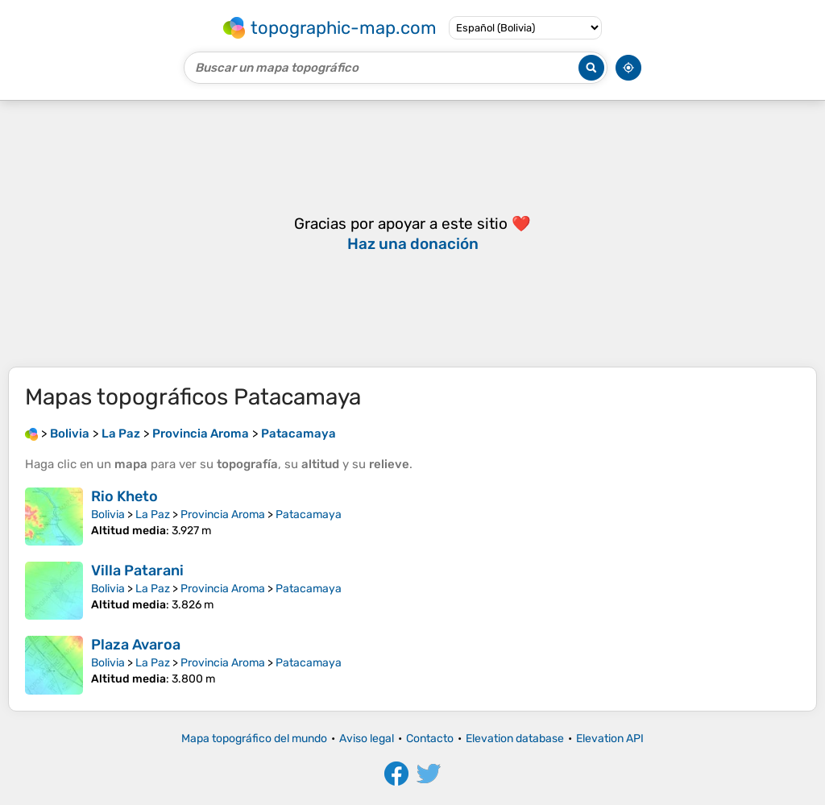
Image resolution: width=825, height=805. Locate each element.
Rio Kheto (124, 496)
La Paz (152, 514)
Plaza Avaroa (135, 645)
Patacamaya (309, 514)
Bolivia (108, 514)
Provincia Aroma (222, 514)
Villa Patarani (137, 570)
